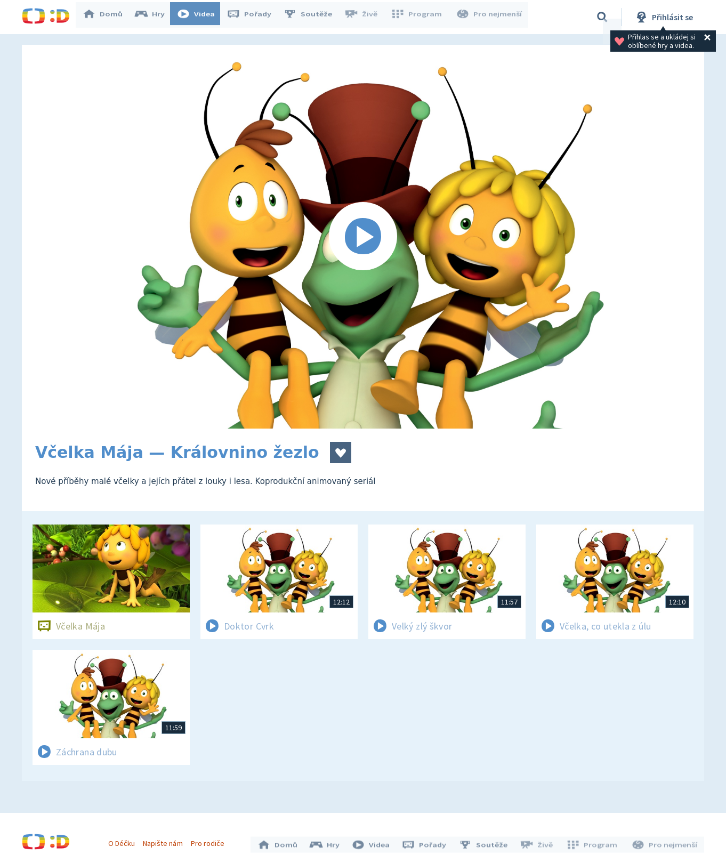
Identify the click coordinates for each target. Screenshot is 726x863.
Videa (201, 17)
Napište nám (165, 840)
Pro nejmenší (489, 17)
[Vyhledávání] (602, 17)
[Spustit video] (363, 237)
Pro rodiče (210, 840)
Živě (366, 17)
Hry (155, 17)
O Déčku (124, 840)
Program (419, 17)
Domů (107, 17)
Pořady (254, 17)
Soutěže (313, 17)
